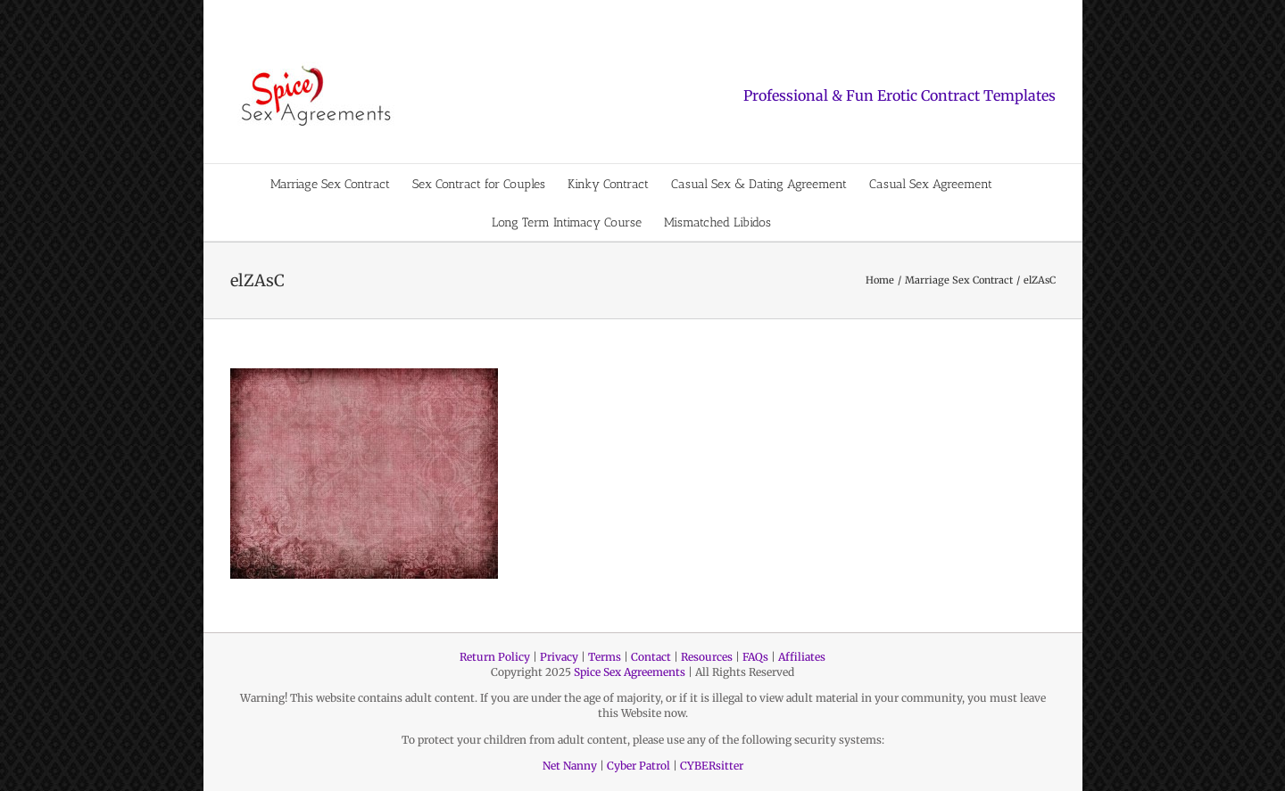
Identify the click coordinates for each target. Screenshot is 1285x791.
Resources (707, 656)
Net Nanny (570, 765)
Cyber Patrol (638, 765)
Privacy (559, 656)
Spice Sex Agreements (629, 672)
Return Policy (495, 656)
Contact (651, 656)
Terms (604, 656)
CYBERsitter (711, 765)
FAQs (755, 656)
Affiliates (801, 656)
